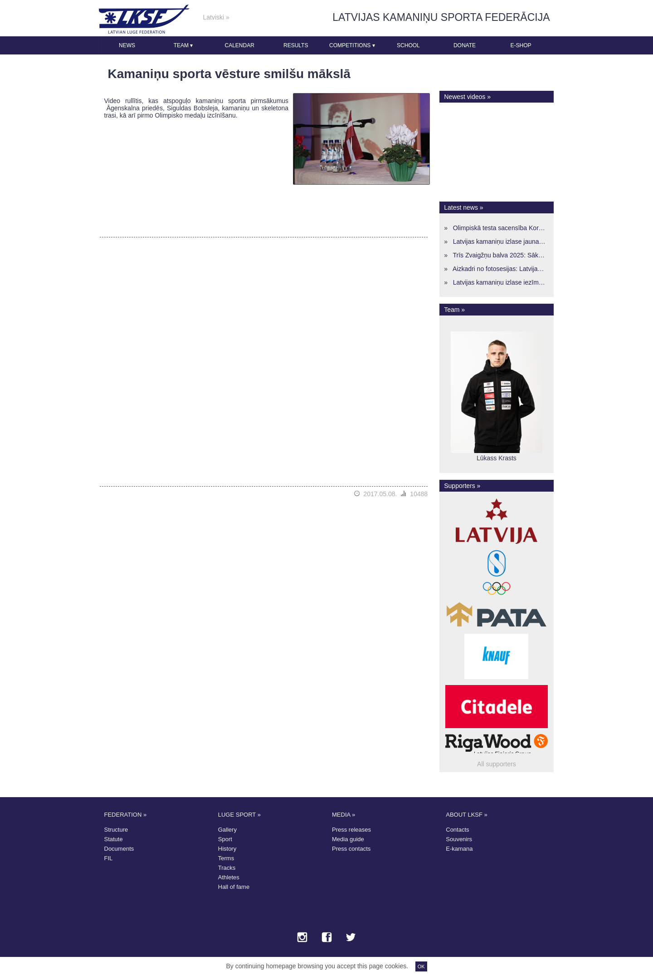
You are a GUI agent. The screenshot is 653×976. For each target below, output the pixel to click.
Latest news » (463, 207)
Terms (226, 858)
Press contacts (351, 848)
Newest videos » (467, 96)
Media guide (348, 839)
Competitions (352, 45)
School (408, 45)
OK (421, 966)
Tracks (227, 867)
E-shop (521, 45)
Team (183, 45)
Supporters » (462, 485)
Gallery (227, 829)
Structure (116, 829)
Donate (464, 45)
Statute (113, 839)
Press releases (351, 829)
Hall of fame (233, 886)
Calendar (239, 45)
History (227, 848)
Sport (225, 839)
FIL (108, 858)
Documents (119, 848)
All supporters (496, 764)
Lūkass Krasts (497, 458)
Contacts (457, 829)
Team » (454, 309)
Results (295, 45)
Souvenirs (459, 839)
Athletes (228, 877)
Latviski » (216, 17)
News (127, 45)
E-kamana (459, 848)
